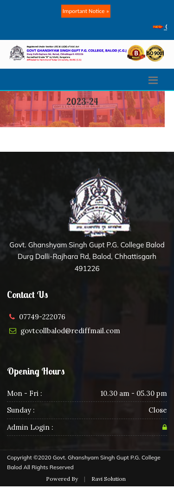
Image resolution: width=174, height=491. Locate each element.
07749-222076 (42, 316)
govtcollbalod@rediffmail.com (70, 330)
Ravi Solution (108, 478)
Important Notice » (86, 10)
